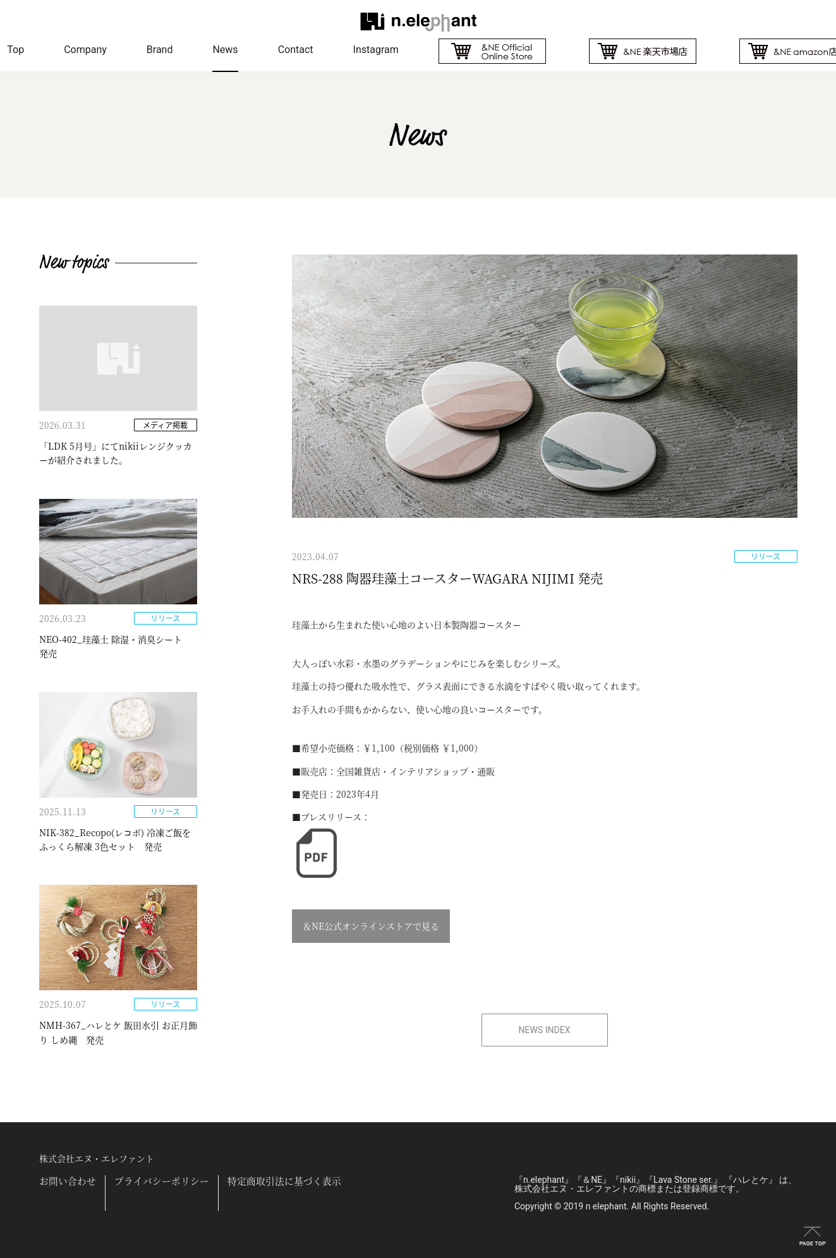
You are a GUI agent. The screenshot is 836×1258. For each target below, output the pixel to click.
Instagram (376, 50)
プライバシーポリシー (161, 1181)
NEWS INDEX (545, 1030)
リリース (765, 556)
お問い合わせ (67, 1181)
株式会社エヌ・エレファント (96, 1158)
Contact (295, 50)
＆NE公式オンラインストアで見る (371, 926)
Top (15, 50)
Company (85, 50)
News (225, 50)
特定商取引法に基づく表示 (284, 1181)
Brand (160, 50)
